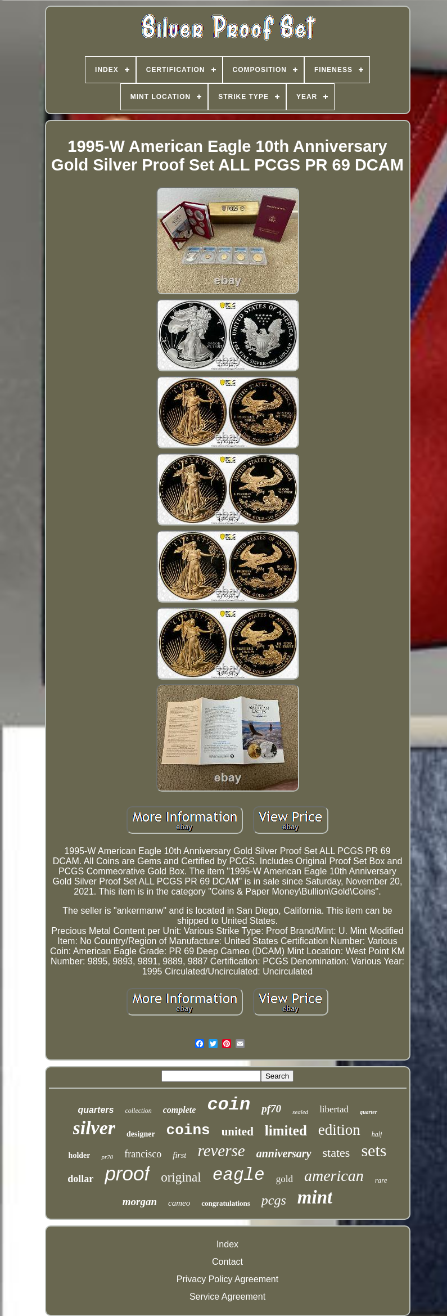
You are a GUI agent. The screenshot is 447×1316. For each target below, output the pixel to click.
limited (286, 1130)
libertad (334, 1109)
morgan (140, 1201)
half (377, 1134)
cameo (179, 1202)
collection (138, 1111)
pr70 (107, 1156)
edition (339, 1129)
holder (80, 1155)
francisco (142, 1154)
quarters (96, 1110)
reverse (221, 1151)
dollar (80, 1178)
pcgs (273, 1200)
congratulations (225, 1203)
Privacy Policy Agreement (227, 1279)
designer (141, 1134)
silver (94, 1127)
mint (314, 1197)
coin (228, 1104)
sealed (300, 1111)
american (334, 1175)
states (336, 1153)
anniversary (283, 1153)
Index (227, 1244)
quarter (368, 1112)
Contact (227, 1261)
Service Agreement (227, 1296)
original (181, 1177)
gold (284, 1179)
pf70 (271, 1109)
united (238, 1131)
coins (188, 1130)
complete (179, 1110)
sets (373, 1150)
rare (381, 1180)
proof (127, 1173)
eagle (239, 1175)
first (179, 1155)
